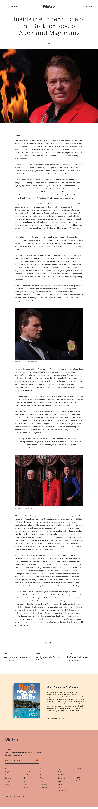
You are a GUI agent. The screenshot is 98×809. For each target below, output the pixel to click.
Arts (41, 769)
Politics (7, 781)
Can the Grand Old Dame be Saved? (48, 658)
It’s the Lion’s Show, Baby (78, 657)
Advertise (79, 772)
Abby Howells (10, 660)
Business (8, 778)
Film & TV (43, 784)
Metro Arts (43, 787)
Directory (89, 6)
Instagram (8, 796)
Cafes (24, 778)
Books (42, 775)
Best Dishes (62, 775)
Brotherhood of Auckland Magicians (29, 210)
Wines (60, 787)
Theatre (18, 135)
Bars (24, 781)
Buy (14, 6)
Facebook (16, 796)
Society (7, 769)
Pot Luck (25, 787)
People (7, 772)
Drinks (24, 784)
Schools (7, 775)
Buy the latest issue (55, 718)
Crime (7, 784)
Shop (78, 779)
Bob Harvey (51, 44)
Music (42, 781)
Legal (77, 775)
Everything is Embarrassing (16, 657)
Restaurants (26, 772)
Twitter (24, 796)
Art (41, 772)
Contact (78, 769)
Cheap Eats (26, 775)
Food (24, 769)
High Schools (62, 790)
